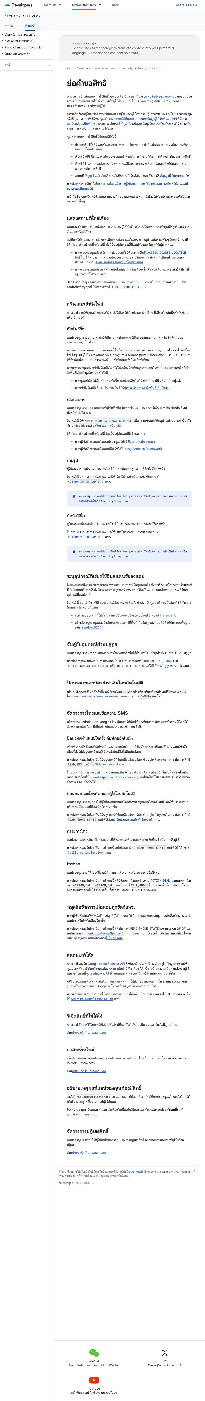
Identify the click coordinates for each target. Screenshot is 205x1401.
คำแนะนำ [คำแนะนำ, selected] (30, 26)
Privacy (34, 16)
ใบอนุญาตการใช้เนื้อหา (138, 1172)
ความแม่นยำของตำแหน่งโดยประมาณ (119, 262)
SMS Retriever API (108, 764)
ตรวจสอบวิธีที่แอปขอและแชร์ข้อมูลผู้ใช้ (134, 119)
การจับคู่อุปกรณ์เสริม (169, 666)
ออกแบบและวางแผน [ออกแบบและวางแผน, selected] (84, 5)
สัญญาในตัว (92, 176)
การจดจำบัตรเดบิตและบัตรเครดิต (97, 696)
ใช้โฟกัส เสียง (114, 938)
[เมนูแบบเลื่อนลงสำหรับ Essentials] (61, 5)
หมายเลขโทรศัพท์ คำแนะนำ (135, 820)
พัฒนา (115, 5)
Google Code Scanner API (106, 964)
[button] (26, 34)
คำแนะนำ (156, 68)
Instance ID (168, 616)
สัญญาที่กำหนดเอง (172, 176)
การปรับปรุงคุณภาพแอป (160, 97)
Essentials (49, 5)
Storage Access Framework (142, 449)
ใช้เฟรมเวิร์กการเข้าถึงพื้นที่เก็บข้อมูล (146, 388)
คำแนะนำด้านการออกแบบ (89, 1033)
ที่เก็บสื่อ (167, 381)
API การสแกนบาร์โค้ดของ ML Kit (92, 999)
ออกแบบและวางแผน (106, 68)
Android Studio (186, 5)
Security (12, 16)
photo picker (132, 350)
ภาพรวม (9, 26)
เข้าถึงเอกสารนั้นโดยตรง (139, 442)
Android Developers (78, 68)
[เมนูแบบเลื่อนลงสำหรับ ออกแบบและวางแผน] (101, 5)
